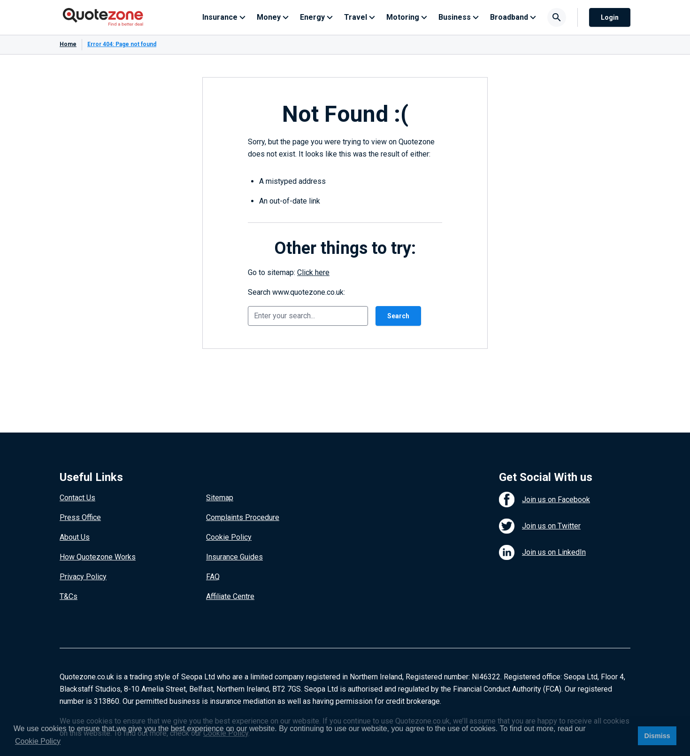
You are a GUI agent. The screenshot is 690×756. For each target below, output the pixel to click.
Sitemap (219, 497)
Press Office (80, 517)
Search (398, 316)
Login (610, 17)
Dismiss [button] (657, 736)
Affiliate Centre (230, 596)
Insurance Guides (234, 556)
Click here (313, 272)
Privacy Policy (83, 576)
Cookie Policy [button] (38, 741)
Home (68, 44)
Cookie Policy (229, 537)
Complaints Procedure (242, 517)
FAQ (213, 576)
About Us (75, 537)
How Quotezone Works (98, 556)
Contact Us (77, 497)
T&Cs (68, 596)
